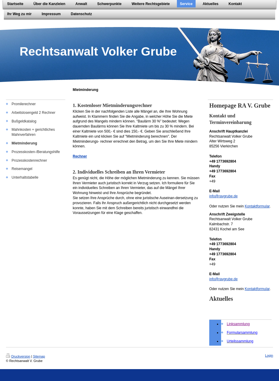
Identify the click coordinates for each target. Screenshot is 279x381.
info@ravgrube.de (223, 196)
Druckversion (18, 356)
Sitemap (39, 356)
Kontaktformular (257, 206)
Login (269, 355)
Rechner (80, 156)
